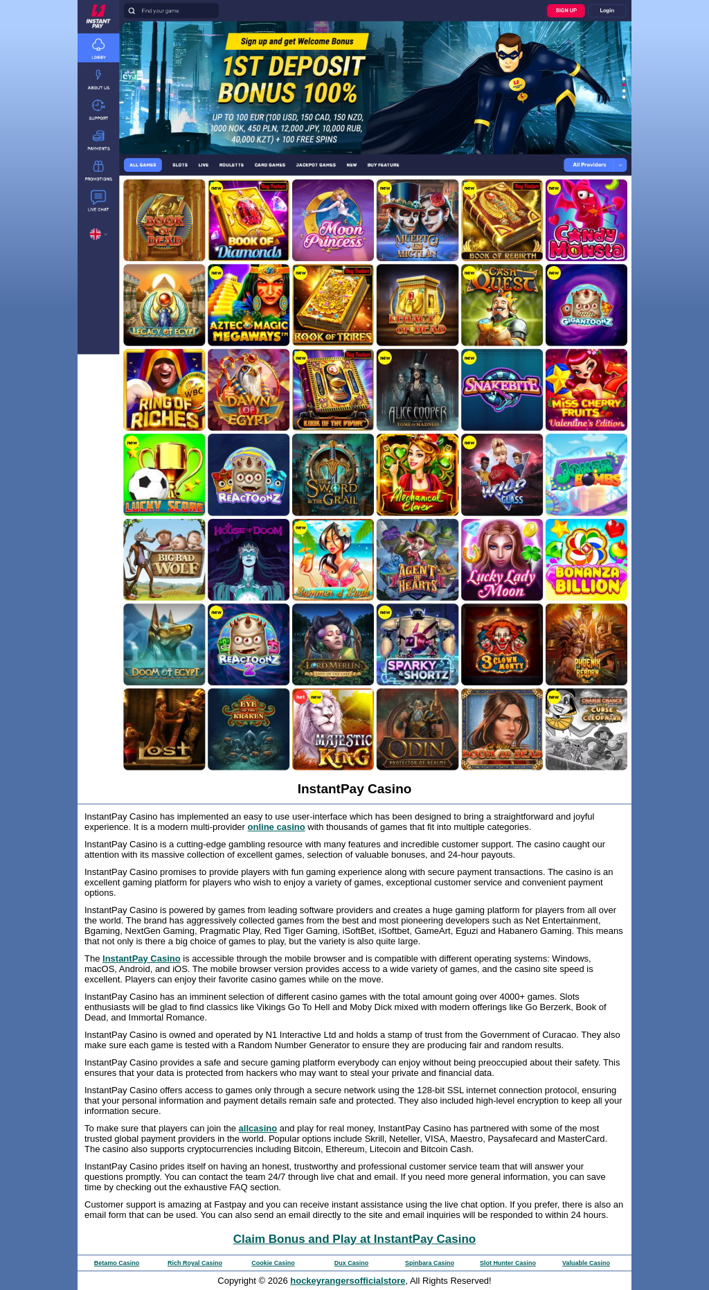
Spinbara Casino (429, 1263)
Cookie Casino (273, 1263)
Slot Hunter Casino (508, 1263)
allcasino (258, 1128)
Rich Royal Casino (195, 1263)
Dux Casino (351, 1263)
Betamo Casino (117, 1263)
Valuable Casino (586, 1263)
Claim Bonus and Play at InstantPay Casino (354, 1239)
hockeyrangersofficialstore (347, 1280)
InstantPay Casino (141, 958)
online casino (276, 827)
